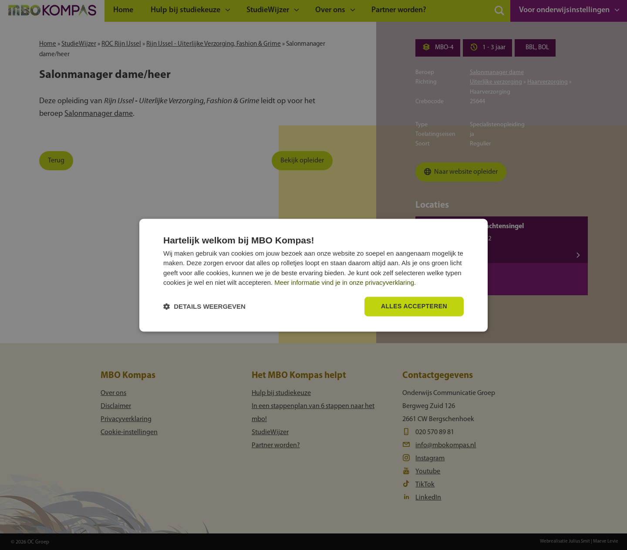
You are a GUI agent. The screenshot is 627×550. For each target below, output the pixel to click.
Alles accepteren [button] (414, 306)
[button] (204, 306)
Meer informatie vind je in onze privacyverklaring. (345, 283)
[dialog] (313, 275)
